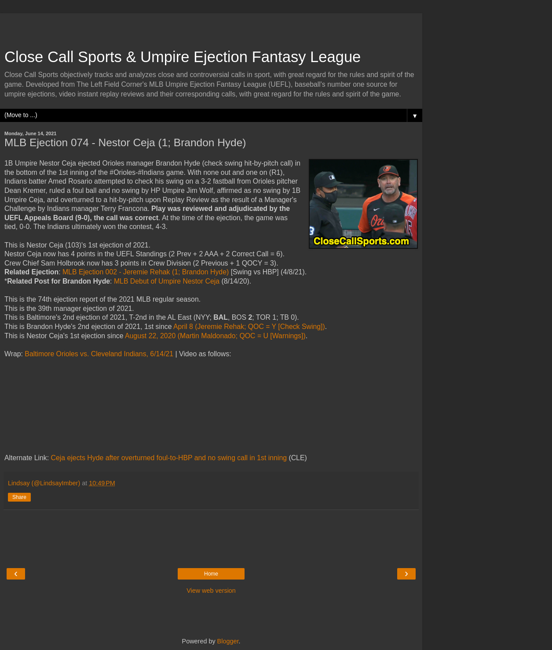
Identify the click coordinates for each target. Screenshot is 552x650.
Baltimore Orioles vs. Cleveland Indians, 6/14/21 (99, 354)
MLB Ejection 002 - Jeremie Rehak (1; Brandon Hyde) (145, 272)
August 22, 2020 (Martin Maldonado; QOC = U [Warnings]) (215, 336)
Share (19, 497)
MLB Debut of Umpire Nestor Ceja (166, 281)
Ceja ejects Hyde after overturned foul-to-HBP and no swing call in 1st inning (169, 458)
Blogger (228, 641)
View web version (211, 590)
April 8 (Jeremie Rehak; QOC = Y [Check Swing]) (249, 326)
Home (211, 574)
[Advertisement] (211, 26)
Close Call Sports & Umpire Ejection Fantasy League (182, 56)
